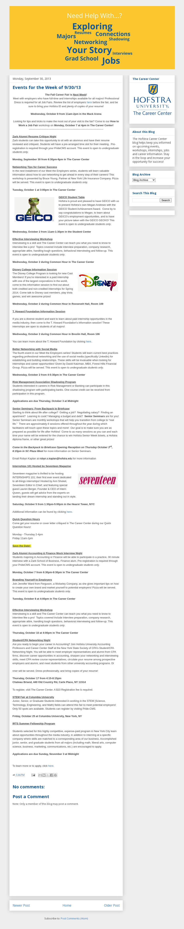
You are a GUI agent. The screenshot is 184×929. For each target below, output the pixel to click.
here (89, 102)
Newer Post (21, 905)
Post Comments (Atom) (74, 918)
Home (67, 905)
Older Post (112, 905)
